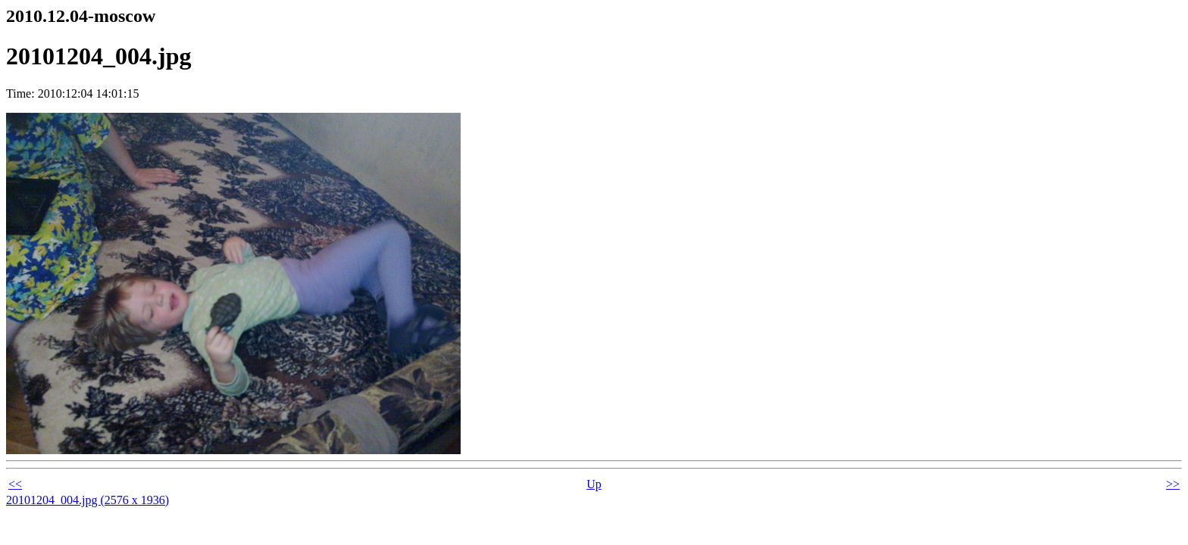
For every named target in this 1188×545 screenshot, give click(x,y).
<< (15, 484)
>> (1173, 484)
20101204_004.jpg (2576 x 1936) (87, 500)
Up (594, 484)
